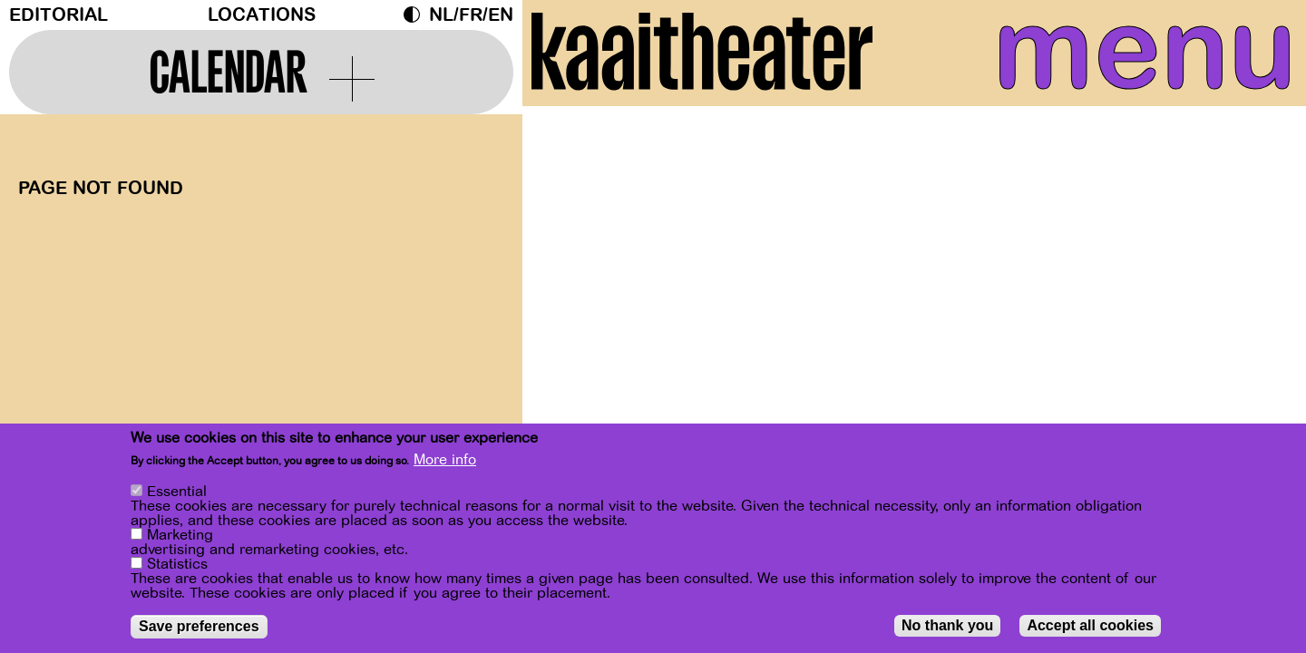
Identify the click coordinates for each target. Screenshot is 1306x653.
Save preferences (199, 626)
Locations (262, 15)
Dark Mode (416, 14)
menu (1131, 54)
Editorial (58, 15)
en (500, 15)
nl (441, 15)
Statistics (177, 564)
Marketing (180, 535)
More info (445, 460)
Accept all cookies (1090, 625)
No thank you (947, 625)
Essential (177, 491)
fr (470, 15)
